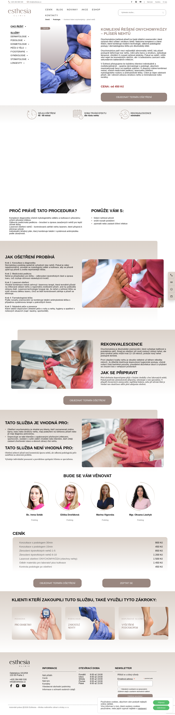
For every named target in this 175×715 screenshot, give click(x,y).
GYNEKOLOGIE (19, 55)
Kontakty (51, 15)
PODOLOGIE (18, 40)
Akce (85, 10)
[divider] (22, 67)
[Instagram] (17, 686)
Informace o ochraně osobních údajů (58, 689)
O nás (165, 2)
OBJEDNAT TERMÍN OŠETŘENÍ (134, 97)
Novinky (72, 10)
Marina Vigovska (105, 515)
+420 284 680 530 (17, 2)
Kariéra (157, 2)
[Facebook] (11, 686)
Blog (60, 10)
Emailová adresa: (126, 679)
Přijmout (161, 702)
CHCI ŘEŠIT (18, 26)
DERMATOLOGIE (20, 36)
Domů (47, 19)
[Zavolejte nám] (171, 275)
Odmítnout (161, 708)
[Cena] (171, 289)
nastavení (142, 708)
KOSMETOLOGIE (20, 44)
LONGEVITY (18, 63)
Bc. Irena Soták (34, 515)
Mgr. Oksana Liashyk (140, 515)
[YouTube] (24, 686)
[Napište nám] (171, 282)
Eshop (96, 10)
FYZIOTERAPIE (19, 52)
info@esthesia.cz (35, 2)
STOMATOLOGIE (20, 59)
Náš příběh (47, 675)
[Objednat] (171, 296)
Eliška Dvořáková (69, 515)
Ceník (49, 10)
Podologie (56, 19)
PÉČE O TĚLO (19, 48)
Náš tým (150, 2)
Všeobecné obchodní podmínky (56, 686)
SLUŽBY (15, 33)
